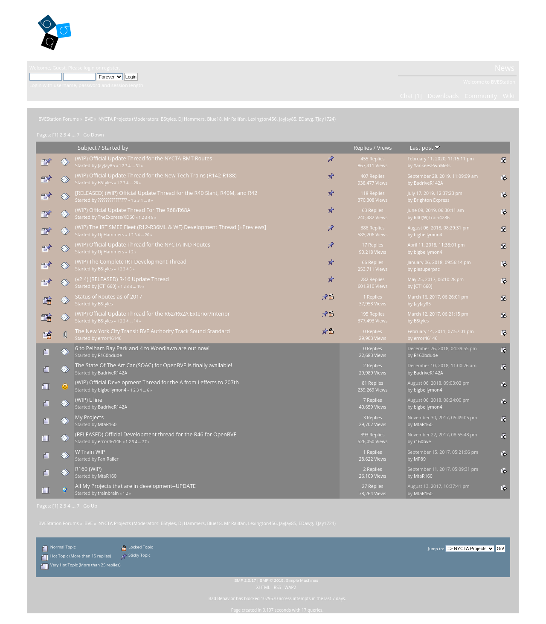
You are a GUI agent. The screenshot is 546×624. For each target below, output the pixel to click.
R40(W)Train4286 (432, 218)
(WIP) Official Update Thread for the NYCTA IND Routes (142, 244)
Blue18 (214, 119)
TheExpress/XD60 (116, 217)
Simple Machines (302, 580)
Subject (87, 147)
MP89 (420, 459)
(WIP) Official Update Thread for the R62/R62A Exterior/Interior (152, 313)
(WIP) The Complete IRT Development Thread (130, 261)
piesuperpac (427, 269)
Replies (363, 147)
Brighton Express (432, 200)
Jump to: (436, 548)
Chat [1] (411, 96)
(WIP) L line (88, 399)
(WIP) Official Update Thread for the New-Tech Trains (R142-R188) (156, 175)
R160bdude (110, 355)
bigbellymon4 (428, 235)
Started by (115, 147)
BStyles (168, 119)
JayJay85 (287, 119)
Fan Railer (108, 459)
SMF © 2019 (272, 580)
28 (136, 183)
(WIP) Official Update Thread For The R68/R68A (133, 210)
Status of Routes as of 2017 (108, 296)
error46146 (110, 338)
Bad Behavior (222, 598)
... (74, 134)
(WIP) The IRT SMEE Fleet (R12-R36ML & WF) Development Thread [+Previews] (170, 227)
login (89, 67)
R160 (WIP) (88, 469)
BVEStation (121, 30)
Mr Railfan (235, 119)
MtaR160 (107, 424)
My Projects (89, 417)
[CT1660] (107, 286)
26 (147, 235)
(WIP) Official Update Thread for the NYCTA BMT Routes (143, 158)
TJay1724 (324, 119)
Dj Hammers (191, 119)
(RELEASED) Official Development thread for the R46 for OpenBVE (155, 434)
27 (144, 441)
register (110, 67)
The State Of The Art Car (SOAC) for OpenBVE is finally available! (153, 365)
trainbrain (108, 493)
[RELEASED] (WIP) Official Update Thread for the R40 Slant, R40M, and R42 (166, 193)
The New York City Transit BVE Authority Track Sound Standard (152, 331)
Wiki (508, 96)
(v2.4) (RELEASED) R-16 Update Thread (122, 279)
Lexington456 (262, 119)
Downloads (443, 96)
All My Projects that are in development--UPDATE (135, 486)
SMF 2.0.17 (245, 580)
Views (384, 147)
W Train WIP (90, 452)
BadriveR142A (428, 183)
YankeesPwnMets (432, 165)
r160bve (422, 441)
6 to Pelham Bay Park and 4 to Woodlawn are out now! (142, 348)
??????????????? (112, 200)
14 (136, 321)
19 (139, 286)
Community (481, 96)
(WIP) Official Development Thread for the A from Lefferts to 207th (157, 382)
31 (138, 165)
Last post (425, 147)
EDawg (306, 119)
